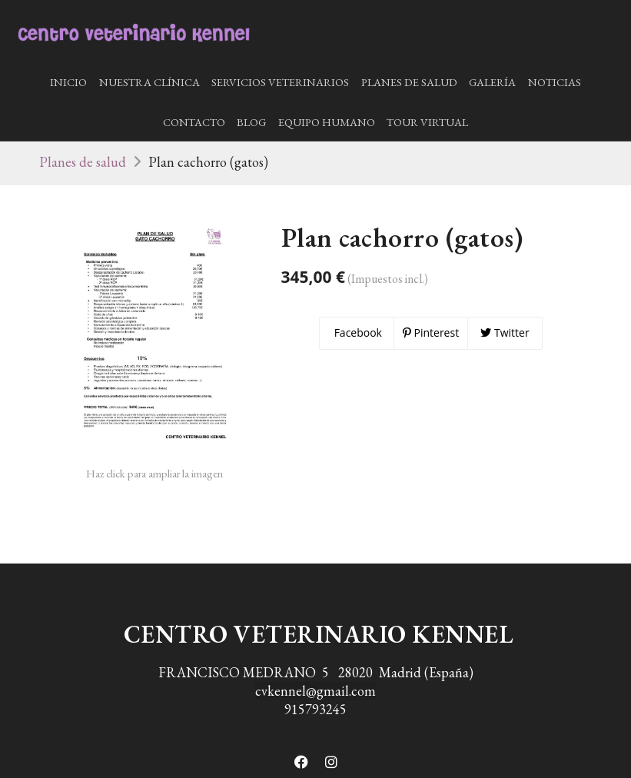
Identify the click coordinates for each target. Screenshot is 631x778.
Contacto (194, 122)
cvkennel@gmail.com (315, 691)
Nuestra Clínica (149, 82)
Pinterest (431, 332)
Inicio (68, 82)
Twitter (504, 332)
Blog (251, 122)
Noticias (554, 82)
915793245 (315, 709)
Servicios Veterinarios (280, 82)
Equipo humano (326, 122)
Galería (492, 82)
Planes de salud (409, 82)
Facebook (356, 332)
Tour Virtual (427, 122)
